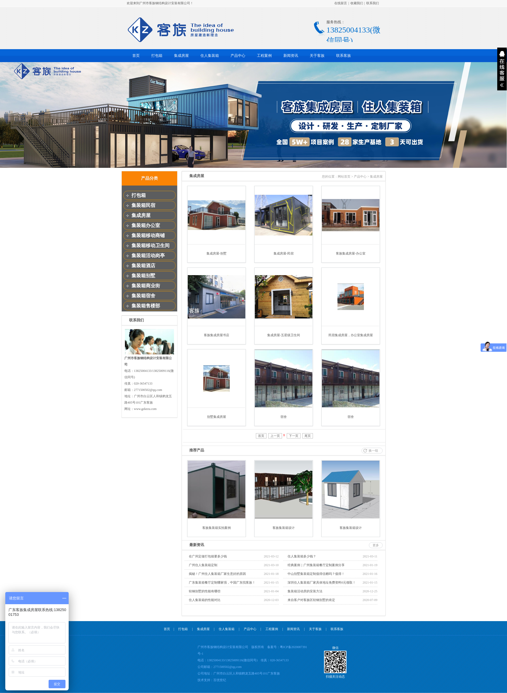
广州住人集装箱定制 (203, 565)
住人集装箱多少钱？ (302, 556)
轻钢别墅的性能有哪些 (204, 591)
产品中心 (238, 56)
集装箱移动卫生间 (151, 245)
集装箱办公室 (146, 225)
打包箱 (156, 56)
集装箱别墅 (143, 275)
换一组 (373, 450)
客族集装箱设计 (284, 528)
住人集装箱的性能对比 (204, 600)
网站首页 (344, 176)
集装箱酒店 (143, 265)
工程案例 (264, 56)
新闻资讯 (290, 56)
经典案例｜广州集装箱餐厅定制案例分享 (316, 565)
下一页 (293, 436)
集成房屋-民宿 (284, 253)
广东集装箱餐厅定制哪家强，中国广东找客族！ (222, 582)
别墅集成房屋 (216, 417)
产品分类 (149, 178)
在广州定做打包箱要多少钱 (208, 556)
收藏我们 (356, 3)
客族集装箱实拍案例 (216, 528)
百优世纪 (219, 680)
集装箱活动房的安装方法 (305, 591)
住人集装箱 (209, 56)
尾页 (307, 436)
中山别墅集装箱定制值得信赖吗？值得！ (316, 574)
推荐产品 (196, 450)
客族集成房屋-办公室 (350, 253)
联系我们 (372, 3)
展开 (502, 69)
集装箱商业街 (146, 285)
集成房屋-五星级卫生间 (283, 335)
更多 (376, 545)
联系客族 (343, 56)
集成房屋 (181, 56)
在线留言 (340, 3)
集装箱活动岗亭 (148, 255)
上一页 (275, 436)
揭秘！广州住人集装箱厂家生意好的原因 (217, 574)
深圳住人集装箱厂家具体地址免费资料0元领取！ (322, 582)
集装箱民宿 (143, 205)
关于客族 (317, 56)
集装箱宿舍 (143, 295)
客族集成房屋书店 (216, 335)
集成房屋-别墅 (216, 253)
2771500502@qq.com (227, 667)
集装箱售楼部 (146, 305)
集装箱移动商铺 (148, 235)
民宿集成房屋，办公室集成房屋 (350, 335)
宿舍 (283, 417)
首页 (136, 56)
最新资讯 (196, 545)
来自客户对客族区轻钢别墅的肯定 (311, 600)
